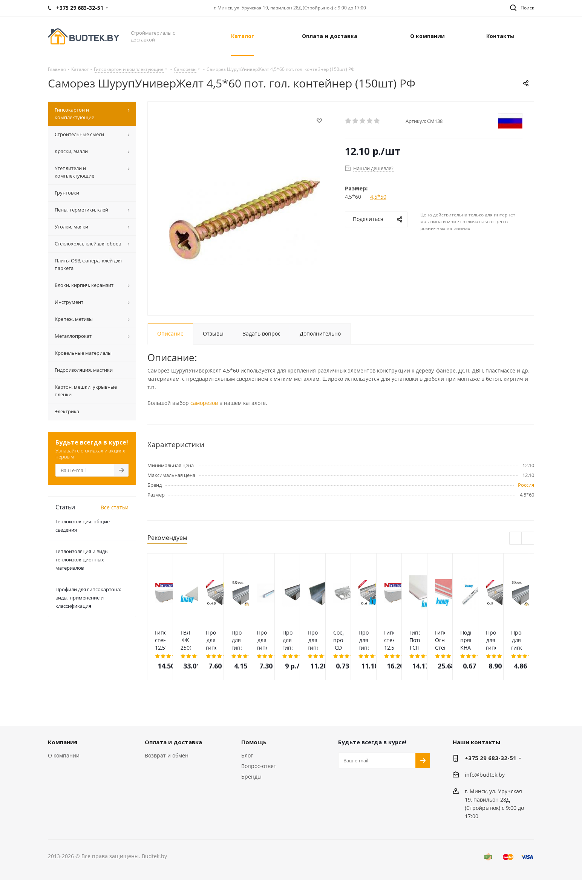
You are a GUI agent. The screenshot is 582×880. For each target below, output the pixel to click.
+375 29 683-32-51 (490, 758)
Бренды (251, 776)
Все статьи (115, 507)
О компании (64, 755)
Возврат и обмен (166, 755)
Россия (526, 484)
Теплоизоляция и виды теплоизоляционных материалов (82, 559)
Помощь (253, 742)
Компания (62, 742)
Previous (516, 538)
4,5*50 (378, 196)
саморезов (204, 402)
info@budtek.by (485, 774)
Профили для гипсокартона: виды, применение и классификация (88, 597)
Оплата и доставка (173, 742)
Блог (247, 755)
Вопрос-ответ (258, 766)
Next (528, 538)
